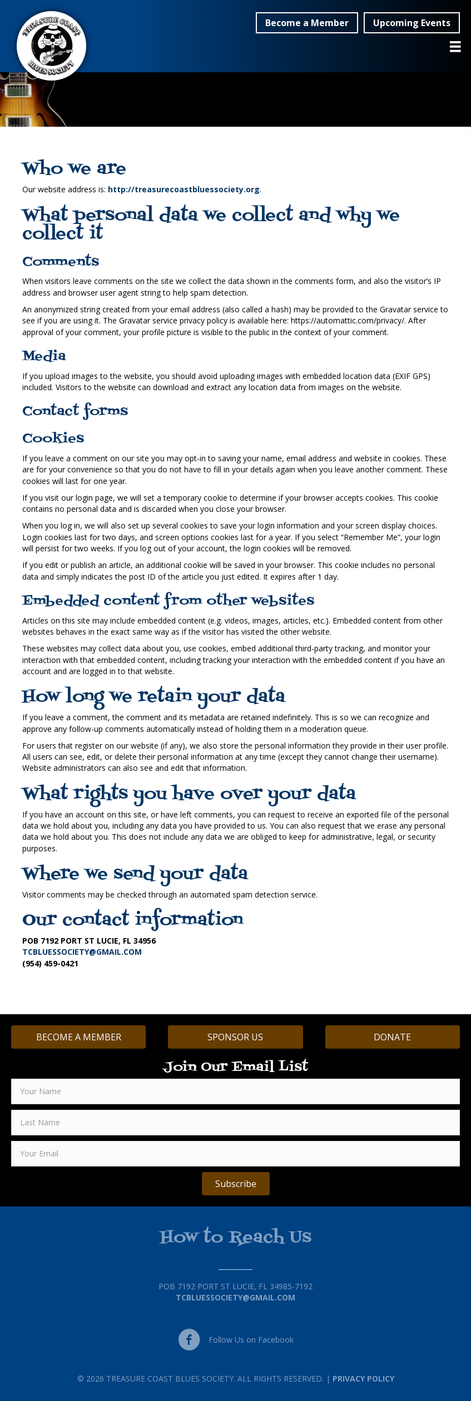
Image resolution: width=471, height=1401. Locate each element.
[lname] (235, 1122)
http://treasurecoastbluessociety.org (184, 189)
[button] (307, 22)
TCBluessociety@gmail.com (235, 1297)
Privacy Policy (363, 1378)
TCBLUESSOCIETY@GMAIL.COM (82, 951)
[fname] (235, 1091)
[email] (235, 1153)
